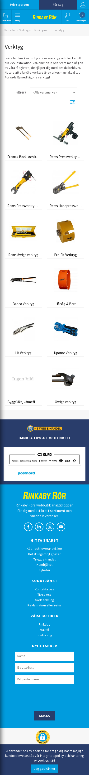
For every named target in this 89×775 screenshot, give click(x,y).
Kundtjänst (44, 564)
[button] (5, 17)
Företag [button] (58, 5)
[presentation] (51, 696)
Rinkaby (44, 624)
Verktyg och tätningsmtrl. (34, 30)
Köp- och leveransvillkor (44, 548)
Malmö (44, 629)
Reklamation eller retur (44, 605)
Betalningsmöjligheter (44, 554)
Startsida (9, 30)
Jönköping (44, 635)
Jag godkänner (44, 768)
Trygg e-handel (44, 559)
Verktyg (59, 30)
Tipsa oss (44, 594)
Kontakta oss (44, 589)
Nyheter (45, 570)
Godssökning (44, 600)
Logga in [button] (82, 4)
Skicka (44, 716)
